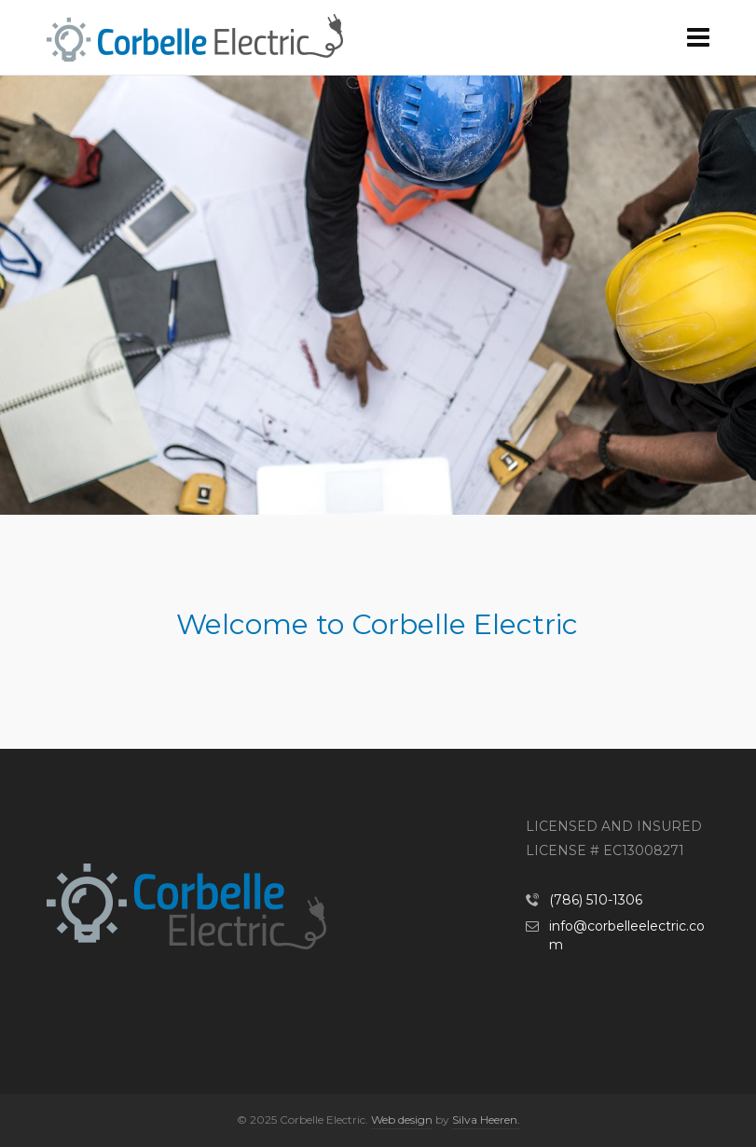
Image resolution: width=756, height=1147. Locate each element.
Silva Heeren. (486, 1119)
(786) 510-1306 (595, 899)
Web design (402, 1119)
